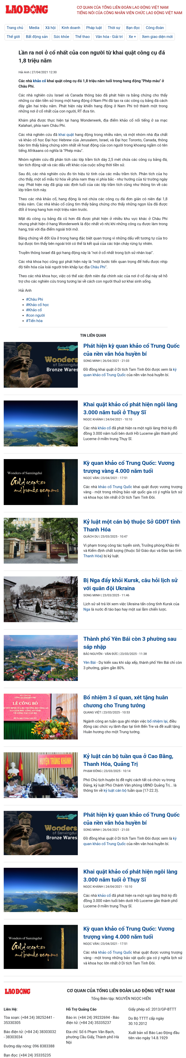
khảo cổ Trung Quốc (115, 487)
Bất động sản (37, 36)
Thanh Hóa (92, 556)
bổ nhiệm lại (157, 721)
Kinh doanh (71, 27)
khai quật (66, 134)
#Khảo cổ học (37, 305)
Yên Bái (90, 662)
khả (101, 428)
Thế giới (13, 36)
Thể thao (82, 36)
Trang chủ (15, 27)
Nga (86, 609)
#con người (35, 315)
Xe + (132, 36)
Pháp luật (94, 27)
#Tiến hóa (34, 321)
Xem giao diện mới (157, 36)
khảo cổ (39, 81)
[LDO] (41, 365)
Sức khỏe (61, 36)
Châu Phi (97, 267)
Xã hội (50, 27)
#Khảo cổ (34, 310)
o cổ (107, 428)
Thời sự (114, 27)
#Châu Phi (34, 299)
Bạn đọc (133, 27)
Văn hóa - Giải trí (109, 36)
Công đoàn (155, 27)
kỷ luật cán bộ (115, 790)
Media (34, 27)
